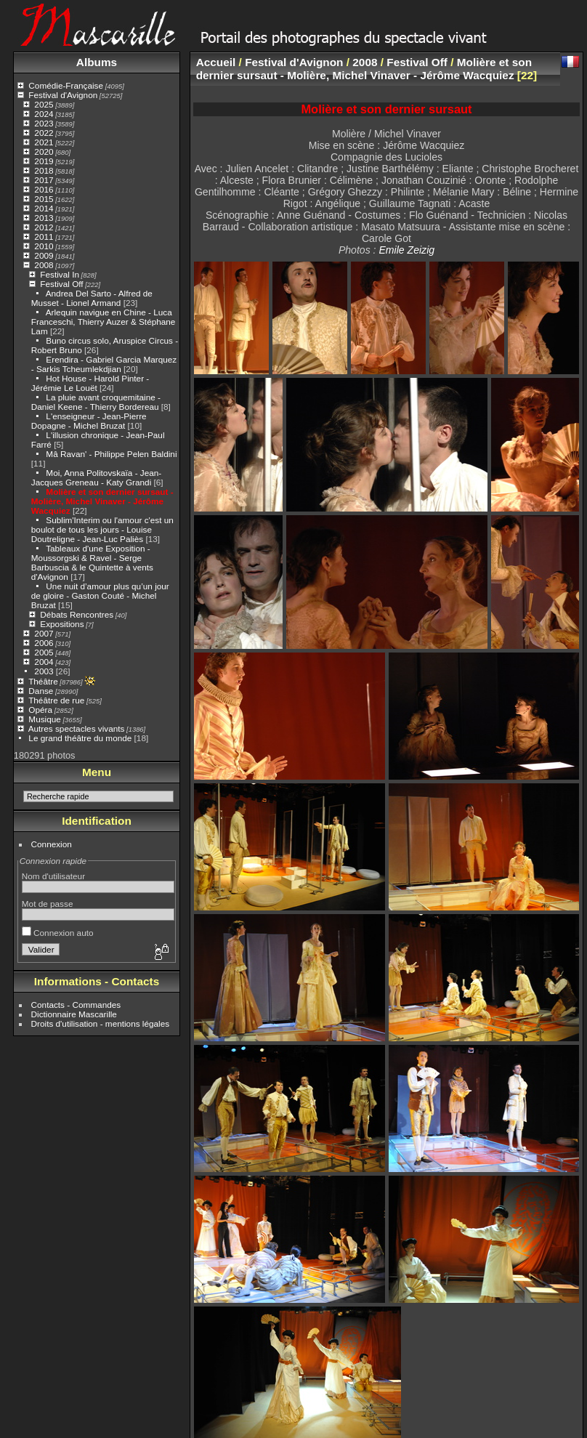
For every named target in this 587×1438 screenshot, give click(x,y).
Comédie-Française (65, 85)
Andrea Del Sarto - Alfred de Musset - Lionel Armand (92, 297)
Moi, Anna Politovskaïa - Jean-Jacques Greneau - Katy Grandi (96, 477)
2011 (43, 236)
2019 (43, 161)
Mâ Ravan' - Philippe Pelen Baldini (111, 454)
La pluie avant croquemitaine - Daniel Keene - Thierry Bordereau (96, 401)
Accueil (216, 62)
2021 (43, 142)
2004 (43, 661)
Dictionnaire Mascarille (74, 1014)
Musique (44, 719)
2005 (43, 652)
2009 (43, 255)
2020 (43, 151)
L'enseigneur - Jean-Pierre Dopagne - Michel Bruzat (89, 420)
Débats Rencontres (76, 614)
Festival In (59, 274)
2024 (43, 113)
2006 (43, 642)
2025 (43, 104)
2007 (43, 633)
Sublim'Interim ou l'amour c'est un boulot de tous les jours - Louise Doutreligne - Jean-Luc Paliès (102, 529)
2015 (43, 198)
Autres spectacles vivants (76, 728)
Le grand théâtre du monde (79, 738)
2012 (43, 227)
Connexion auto (58, 932)
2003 (43, 671)
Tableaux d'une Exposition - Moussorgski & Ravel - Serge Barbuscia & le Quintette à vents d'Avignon (92, 562)
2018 (43, 170)
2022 (43, 132)
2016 (43, 189)
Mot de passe (47, 903)
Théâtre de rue (56, 700)
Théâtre (43, 681)
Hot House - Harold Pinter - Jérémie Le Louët (90, 382)
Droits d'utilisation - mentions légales (100, 1023)
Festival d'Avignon (62, 95)
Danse (40, 690)
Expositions (62, 624)
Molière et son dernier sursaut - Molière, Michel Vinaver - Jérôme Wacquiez (102, 501)
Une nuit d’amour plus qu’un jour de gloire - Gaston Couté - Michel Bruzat (100, 595)
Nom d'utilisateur (53, 876)
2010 (43, 246)
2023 (43, 123)
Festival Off (61, 283)
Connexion (51, 844)
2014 (43, 208)
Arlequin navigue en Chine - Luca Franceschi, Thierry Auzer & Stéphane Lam (103, 321)
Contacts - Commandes (76, 1004)
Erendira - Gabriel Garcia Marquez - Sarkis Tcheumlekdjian (104, 364)
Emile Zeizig (406, 250)
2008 (43, 265)
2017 (43, 180)
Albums (96, 62)
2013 (43, 217)
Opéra (40, 709)
